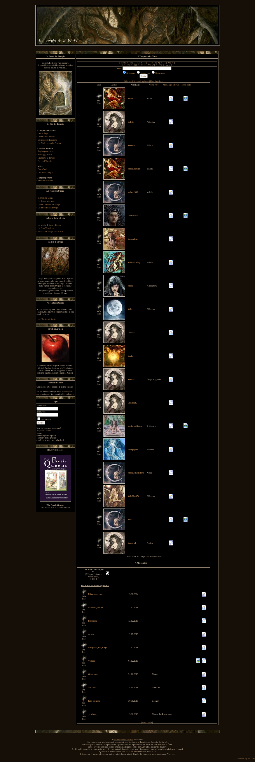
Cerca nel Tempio (45, 172)
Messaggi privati (45, 154)
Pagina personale (45, 151)
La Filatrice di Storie (47, 319)
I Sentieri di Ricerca (46, 136)
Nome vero (154, 85)
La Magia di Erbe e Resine (49, 225)
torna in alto (147, 722)
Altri (168, 65)
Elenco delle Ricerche (47, 140)
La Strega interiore (46, 201)
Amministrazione (45, 180)
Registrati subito (44, 430)
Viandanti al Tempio (46, 158)
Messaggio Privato (171, 85)
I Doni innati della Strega (49, 204)
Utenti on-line (156, 81)
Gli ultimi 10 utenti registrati (136, 81)
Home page (186, 85)
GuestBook (43, 169)
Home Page (43, 133)
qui (71, 394)
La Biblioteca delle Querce (49, 143)
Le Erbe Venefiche (46, 228)
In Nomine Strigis (46, 198)
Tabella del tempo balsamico (50, 231)
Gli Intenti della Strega (48, 207)
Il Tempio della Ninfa (123, 739)
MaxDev (129, 751)
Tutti (123, 62)
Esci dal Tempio (45, 161)
